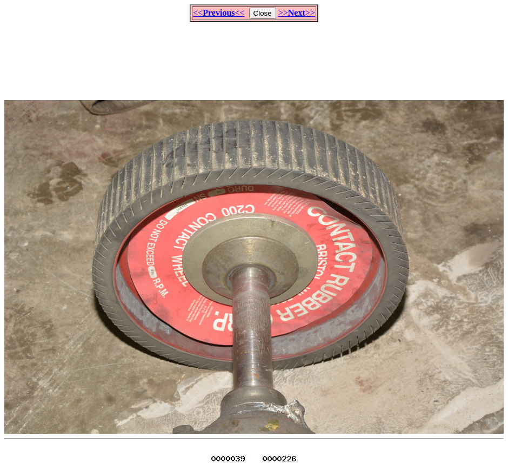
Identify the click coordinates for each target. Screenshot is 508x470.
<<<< (218, 12)
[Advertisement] (254, 56)
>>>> (296, 12)
